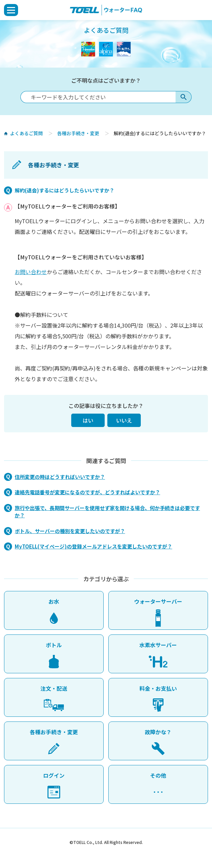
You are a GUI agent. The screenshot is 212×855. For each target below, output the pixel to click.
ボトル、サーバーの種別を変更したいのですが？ (70, 530)
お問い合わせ (31, 272)
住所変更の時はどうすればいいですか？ (60, 476)
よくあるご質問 (26, 133)
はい (88, 420)
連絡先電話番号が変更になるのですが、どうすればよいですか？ (87, 492)
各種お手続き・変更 (78, 133)
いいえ (124, 420)
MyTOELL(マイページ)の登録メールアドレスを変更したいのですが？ (93, 546)
